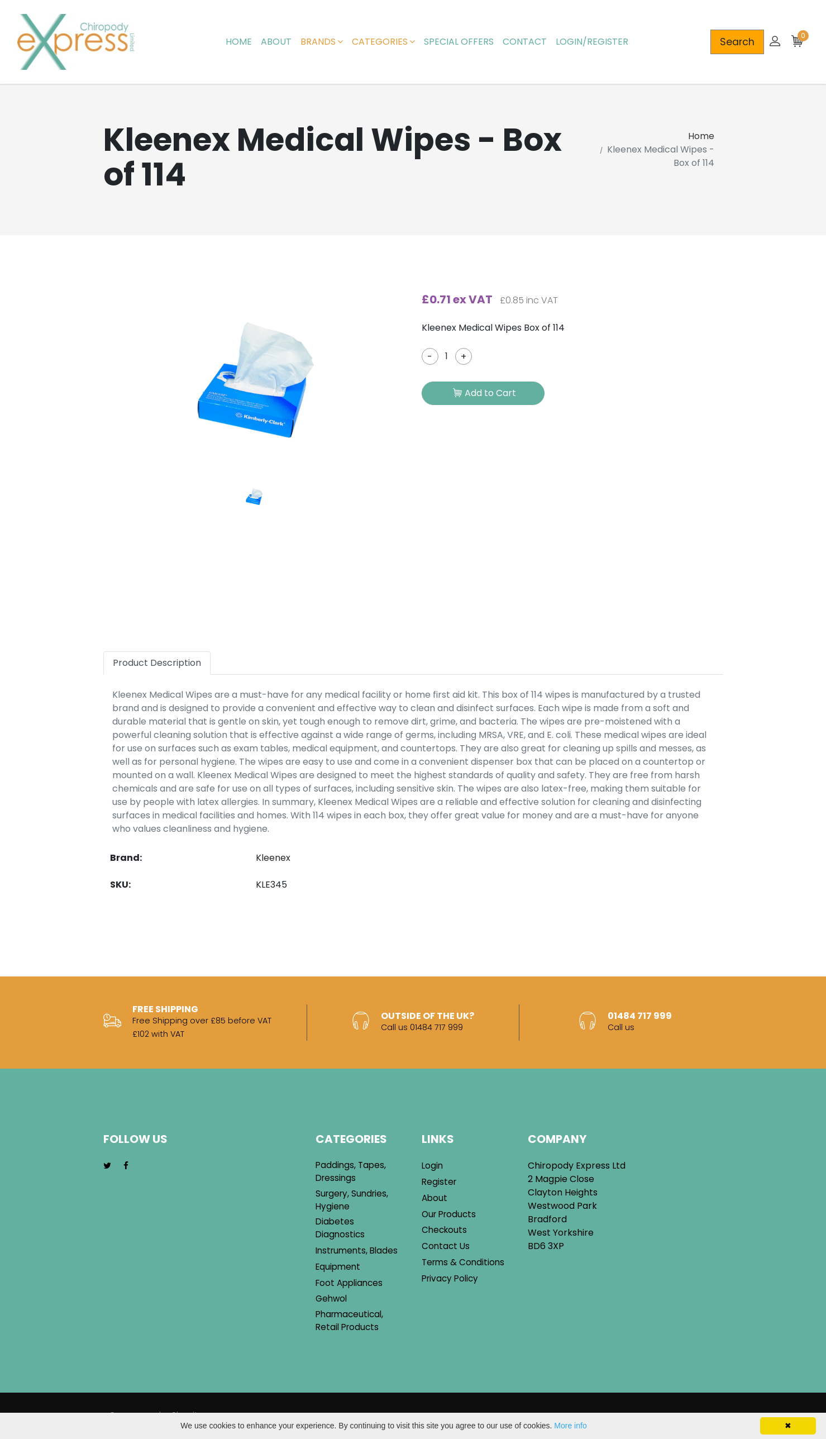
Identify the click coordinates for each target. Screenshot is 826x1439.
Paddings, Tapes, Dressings (351, 1171)
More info (570, 1425)
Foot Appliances (349, 1283)
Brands (321, 41)
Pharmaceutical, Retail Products (349, 1320)
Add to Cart (484, 394)
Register (439, 1182)
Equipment (338, 1267)
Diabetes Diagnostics (340, 1228)
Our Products (449, 1214)
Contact (525, 41)
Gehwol (331, 1298)
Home (239, 41)
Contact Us (446, 1246)
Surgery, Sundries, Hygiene (352, 1200)
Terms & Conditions (463, 1262)
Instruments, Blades (357, 1250)
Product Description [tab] (157, 662)
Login (432, 1165)
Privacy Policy (450, 1278)
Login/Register (592, 41)
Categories (383, 41)
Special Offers (459, 41)
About (276, 41)
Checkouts (444, 1230)
